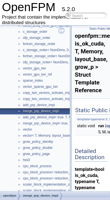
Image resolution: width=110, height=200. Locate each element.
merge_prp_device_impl (41, 111)
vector (27, 129)
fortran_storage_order (39, 44)
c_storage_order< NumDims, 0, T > (49, 50)
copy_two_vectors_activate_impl (47, 93)
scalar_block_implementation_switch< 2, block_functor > (65, 190)
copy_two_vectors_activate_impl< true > (53, 99)
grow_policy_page (36, 154)
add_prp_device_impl (39, 105)
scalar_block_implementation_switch (50, 184)
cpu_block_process (37, 166)
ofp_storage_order (36, 38)
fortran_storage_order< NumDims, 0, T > (53, 56)
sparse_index (33, 80)
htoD (26, 160)
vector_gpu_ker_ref (37, 74)
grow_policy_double (37, 148)
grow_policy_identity (38, 142)
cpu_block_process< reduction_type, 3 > (53, 178)
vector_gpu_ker (34, 68)
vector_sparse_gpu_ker (40, 87)
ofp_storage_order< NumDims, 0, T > (50, 62)
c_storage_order (35, 32)
